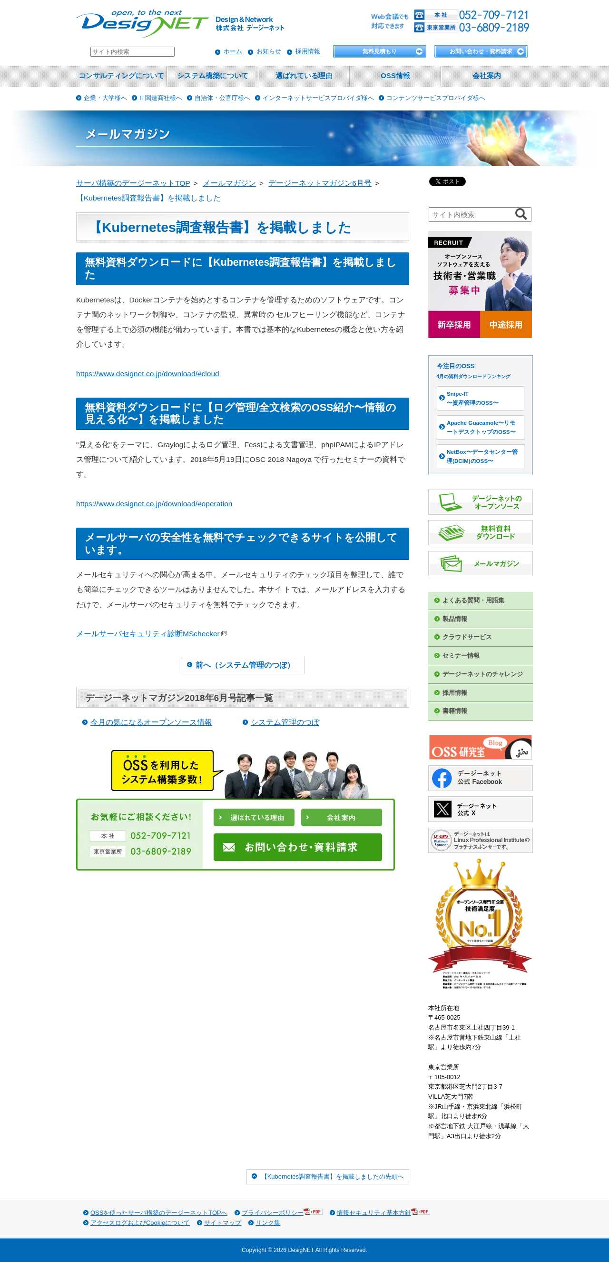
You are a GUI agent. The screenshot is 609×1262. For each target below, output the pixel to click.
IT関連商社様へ (160, 97)
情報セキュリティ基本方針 (383, 1212)
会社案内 (486, 76)
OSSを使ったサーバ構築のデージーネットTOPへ (158, 1212)
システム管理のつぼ (285, 722)
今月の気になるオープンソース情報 (151, 722)
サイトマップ (222, 1222)
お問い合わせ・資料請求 (481, 51)
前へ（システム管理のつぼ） (245, 665)
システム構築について (212, 76)
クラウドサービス (467, 637)
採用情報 (307, 51)
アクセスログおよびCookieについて (140, 1222)
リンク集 (267, 1222)
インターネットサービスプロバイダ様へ (318, 97)
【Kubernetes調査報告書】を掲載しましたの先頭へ (332, 1176)
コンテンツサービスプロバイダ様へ (435, 97)
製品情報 (454, 618)
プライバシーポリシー (282, 1212)
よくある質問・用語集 (473, 600)
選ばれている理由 (304, 76)
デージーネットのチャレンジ (482, 674)
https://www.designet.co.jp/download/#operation (154, 504)
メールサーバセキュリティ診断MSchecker (151, 634)
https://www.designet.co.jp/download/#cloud (147, 374)
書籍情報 (454, 710)
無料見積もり (380, 51)
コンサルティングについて (121, 76)
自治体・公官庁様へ (222, 97)
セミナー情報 (461, 655)
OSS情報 (395, 76)
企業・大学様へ (105, 97)
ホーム (233, 51)
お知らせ (268, 51)
